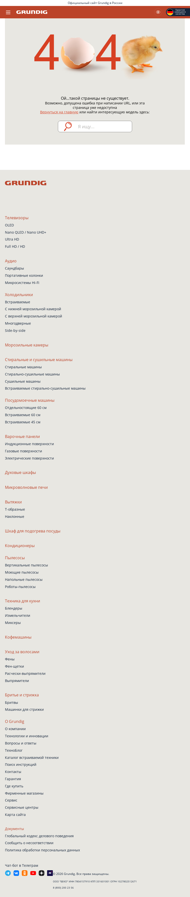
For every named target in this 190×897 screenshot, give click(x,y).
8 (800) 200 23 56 (63, 887)
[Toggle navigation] (8, 12)
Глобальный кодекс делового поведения (39, 836)
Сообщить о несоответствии (29, 842)
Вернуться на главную (59, 112)
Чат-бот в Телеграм (21, 865)
